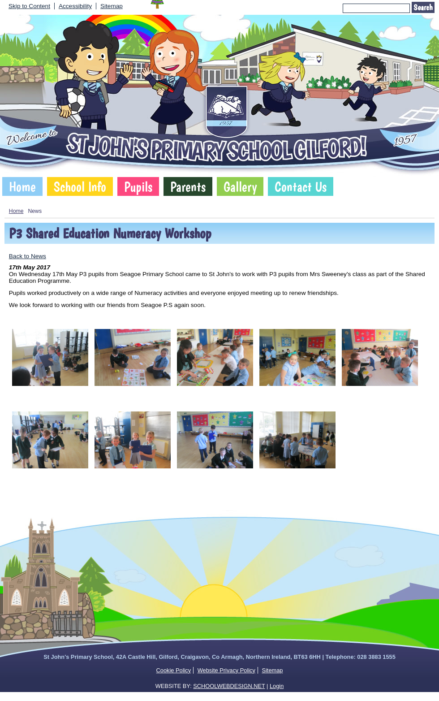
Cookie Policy (173, 670)
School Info (80, 186)
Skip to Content (29, 6)
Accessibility (75, 6)
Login (277, 686)
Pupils (138, 186)
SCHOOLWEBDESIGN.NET (229, 686)
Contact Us (301, 186)
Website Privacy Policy (226, 670)
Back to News (27, 256)
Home (22, 186)
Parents (188, 186)
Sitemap (111, 6)
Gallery (240, 186)
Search (423, 7)
